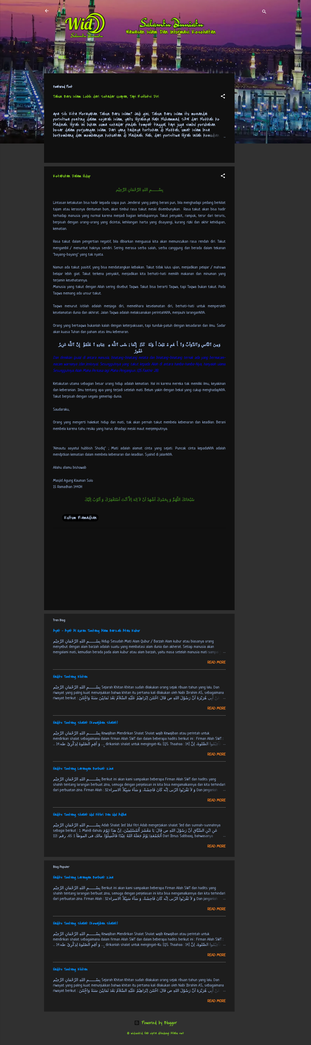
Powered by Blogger (155, 1022)
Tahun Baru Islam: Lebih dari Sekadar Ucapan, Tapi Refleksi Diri (106, 97)
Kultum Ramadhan (80, 517)
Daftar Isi (89, 58)
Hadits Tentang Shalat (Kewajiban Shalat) (85, 722)
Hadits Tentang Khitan (70, 676)
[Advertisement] (252, 140)
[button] (223, 97)
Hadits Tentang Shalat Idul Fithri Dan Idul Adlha (89, 814)
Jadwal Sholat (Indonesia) (127, 58)
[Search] (264, 12)
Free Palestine (168, 58)
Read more (216, 662)
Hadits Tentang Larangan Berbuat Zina (83, 768)
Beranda (65, 58)
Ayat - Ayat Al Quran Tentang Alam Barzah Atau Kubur (96, 631)
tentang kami (200, 58)
